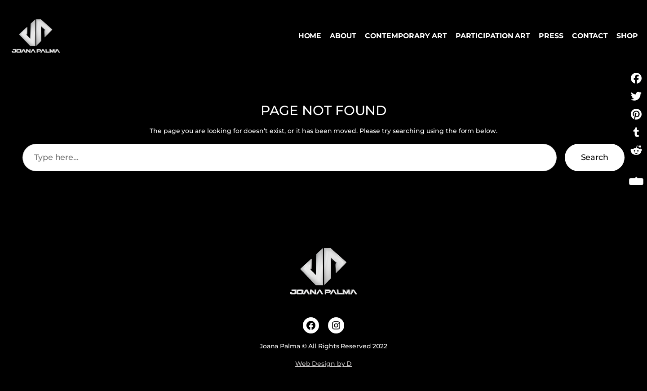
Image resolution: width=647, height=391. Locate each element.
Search (594, 157)
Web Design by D (323, 364)
